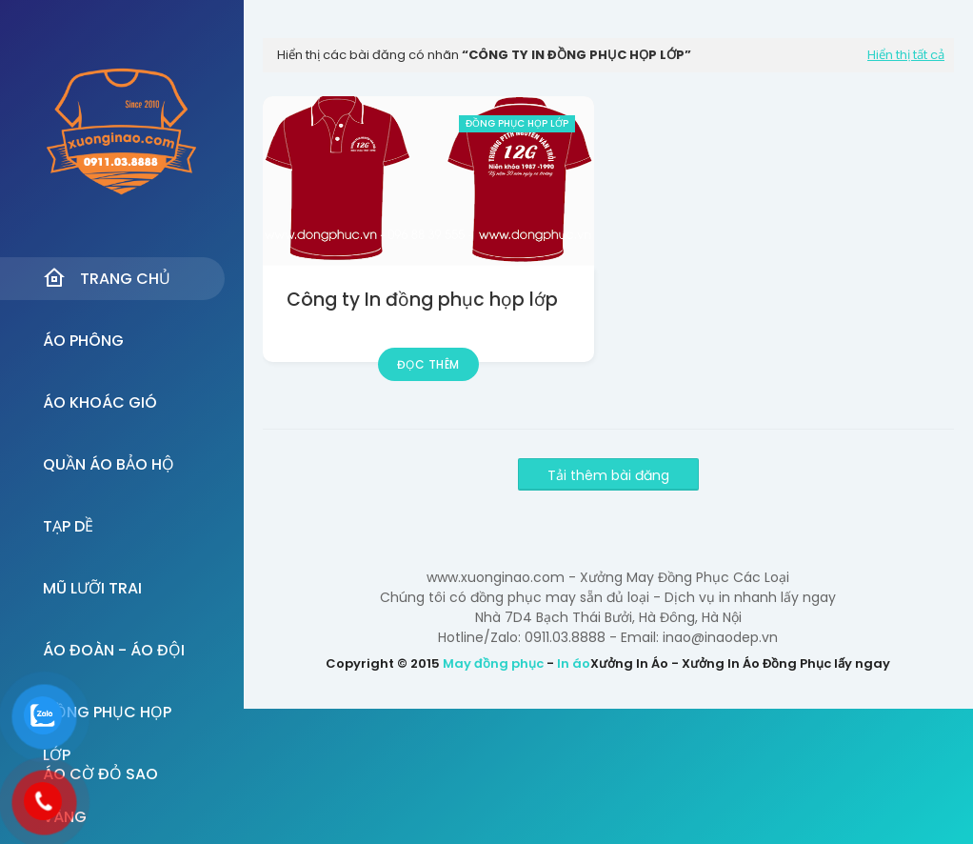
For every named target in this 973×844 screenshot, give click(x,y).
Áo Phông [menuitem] (83, 341)
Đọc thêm (428, 364)
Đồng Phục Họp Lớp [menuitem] (107, 717)
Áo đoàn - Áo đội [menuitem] (114, 650)
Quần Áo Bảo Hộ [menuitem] (108, 464)
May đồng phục (493, 663)
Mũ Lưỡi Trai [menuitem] (92, 588)
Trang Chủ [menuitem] (106, 278)
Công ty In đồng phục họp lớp (422, 299)
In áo (573, 663)
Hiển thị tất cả (905, 55)
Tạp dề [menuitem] (68, 526)
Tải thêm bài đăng (608, 475)
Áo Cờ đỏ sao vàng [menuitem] (100, 779)
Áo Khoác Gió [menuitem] (100, 402)
